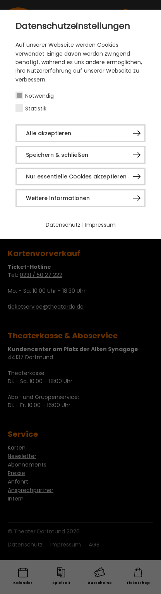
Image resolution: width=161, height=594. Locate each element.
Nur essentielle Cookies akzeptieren (76, 176)
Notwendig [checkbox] (39, 96)
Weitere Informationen (58, 198)
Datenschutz (63, 225)
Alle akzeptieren (48, 133)
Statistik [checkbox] (35, 108)
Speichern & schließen (57, 155)
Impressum (100, 225)
